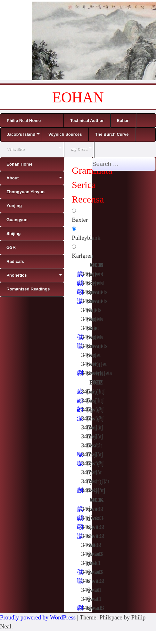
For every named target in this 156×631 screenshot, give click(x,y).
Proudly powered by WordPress (38, 617)
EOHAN (78, 97)
